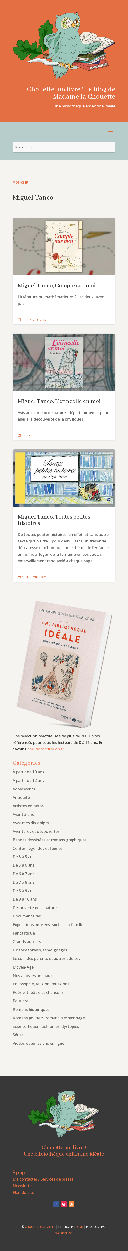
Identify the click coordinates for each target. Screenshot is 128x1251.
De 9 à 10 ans (25, 899)
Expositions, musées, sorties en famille (48, 924)
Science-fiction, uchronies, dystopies (46, 1026)
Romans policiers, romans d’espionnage (49, 1018)
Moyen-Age (23, 967)
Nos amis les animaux (33, 975)
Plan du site (23, 1192)
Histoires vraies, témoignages (40, 950)
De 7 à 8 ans (24, 882)
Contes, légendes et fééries (37, 848)
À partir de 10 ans (28, 772)
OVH (80, 1227)
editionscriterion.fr (47, 749)
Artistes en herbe (28, 806)
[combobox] (64, 147)
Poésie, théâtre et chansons (38, 992)
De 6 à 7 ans (24, 873)
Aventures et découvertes (36, 831)
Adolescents (24, 789)
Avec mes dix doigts (31, 822)
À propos (21, 1172)
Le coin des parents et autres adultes (46, 958)
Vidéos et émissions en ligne (38, 1043)
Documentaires (27, 916)
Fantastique (24, 933)
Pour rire (20, 1000)
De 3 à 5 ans (24, 856)
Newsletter (23, 1185)
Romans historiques (31, 1009)
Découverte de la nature (35, 907)
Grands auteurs (27, 941)
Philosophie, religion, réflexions (41, 984)
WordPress (64, 1233)
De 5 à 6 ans (24, 865)
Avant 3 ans (23, 814)
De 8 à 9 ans (24, 890)
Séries (18, 1034)
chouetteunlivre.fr (40, 1227)
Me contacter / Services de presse (43, 1179)
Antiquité (21, 797)
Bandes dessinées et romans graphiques (49, 840)
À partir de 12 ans (28, 780)
